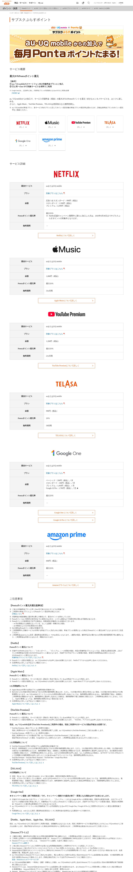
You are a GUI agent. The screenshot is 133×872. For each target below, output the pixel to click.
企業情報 (121, 2)
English (114, 2)
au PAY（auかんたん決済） (102, 8)
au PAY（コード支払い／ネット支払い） (46, 8)
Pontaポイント (26, 8)
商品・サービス (20, 3)
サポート (32, 3)
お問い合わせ (107, 2)
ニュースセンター (98, 2)
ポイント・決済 (10, 8)
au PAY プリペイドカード (70, 8)
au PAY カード (86, 8)
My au (40, 3)
